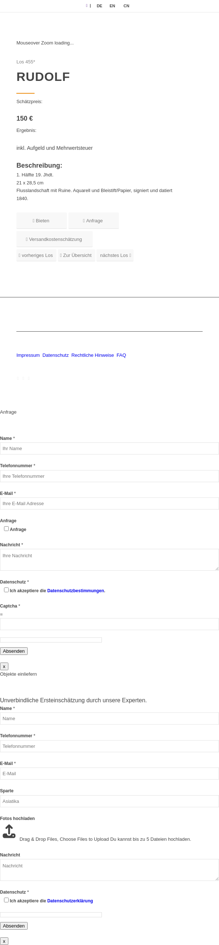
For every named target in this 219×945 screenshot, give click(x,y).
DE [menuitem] (99, 6)
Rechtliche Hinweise (93, 355)
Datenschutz (56, 355)
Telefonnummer (17, 465)
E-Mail (8, 493)
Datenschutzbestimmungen (75, 590)
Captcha (10, 606)
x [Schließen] (4, 666)
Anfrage (8, 520)
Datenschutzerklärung (70, 900)
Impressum (28, 355)
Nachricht (11, 544)
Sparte (6, 790)
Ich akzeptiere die (51, 900)
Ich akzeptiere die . (57, 590)
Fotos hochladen (17, 818)
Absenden (14, 651)
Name (7, 438)
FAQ (121, 355)
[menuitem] (99, 6)
